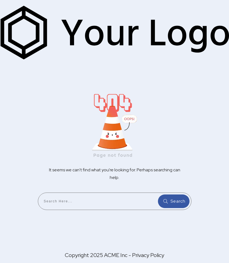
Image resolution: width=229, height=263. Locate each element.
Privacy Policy (148, 255)
